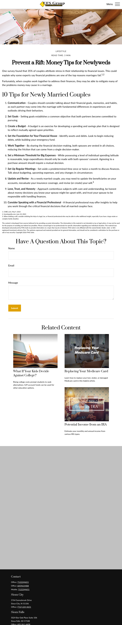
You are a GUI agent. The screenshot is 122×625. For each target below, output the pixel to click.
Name (11, 248)
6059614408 (23, 586)
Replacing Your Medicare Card (86, 371)
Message (13, 282)
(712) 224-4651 (24, 607)
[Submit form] (14, 308)
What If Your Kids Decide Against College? (31, 373)
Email (11, 265)
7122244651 (23, 582)
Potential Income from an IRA (86, 425)
